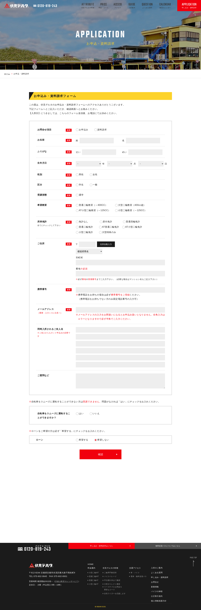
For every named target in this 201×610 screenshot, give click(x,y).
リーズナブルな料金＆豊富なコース (113, 588)
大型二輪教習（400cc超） (130, 205)
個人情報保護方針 (158, 601)
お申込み (82, 129)
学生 (80, 185)
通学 (80, 195)
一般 (93, 185)
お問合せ (155, 582)
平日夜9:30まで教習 (112, 580)
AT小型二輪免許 (132, 227)
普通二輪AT (93, 580)
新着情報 (155, 587)
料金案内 (91, 568)
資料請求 (100, 129)
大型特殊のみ (107, 232)
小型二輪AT (93, 584)
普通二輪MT (94, 576)
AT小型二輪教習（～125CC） (93, 210)
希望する (82, 440)
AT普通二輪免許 (109, 227)
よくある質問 (157, 573)
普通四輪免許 (131, 221)
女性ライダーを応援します (115, 594)
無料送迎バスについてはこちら (167, 547)
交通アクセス (135, 568)
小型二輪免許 (84, 232)
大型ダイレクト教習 (112, 584)
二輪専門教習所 (110, 573)
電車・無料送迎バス (139, 576)
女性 (93, 174)
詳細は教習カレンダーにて (66, 581)
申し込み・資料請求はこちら (101, 547)
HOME (91, 564)
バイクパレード (110, 576)
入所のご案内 (157, 568)
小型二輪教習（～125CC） (131, 210)
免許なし (82, 221)
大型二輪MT (94, 573)
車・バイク (135, 573)
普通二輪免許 (84, 227)
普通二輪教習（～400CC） (91, 205)
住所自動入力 (106, 244)
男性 (80, 174)
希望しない (101, 440)
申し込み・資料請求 (159, 577)
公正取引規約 (157, 596)
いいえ (95, 413)
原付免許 (106, 221)
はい (80, 413)
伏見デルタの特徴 (110, 568)
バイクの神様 (157, 591)
